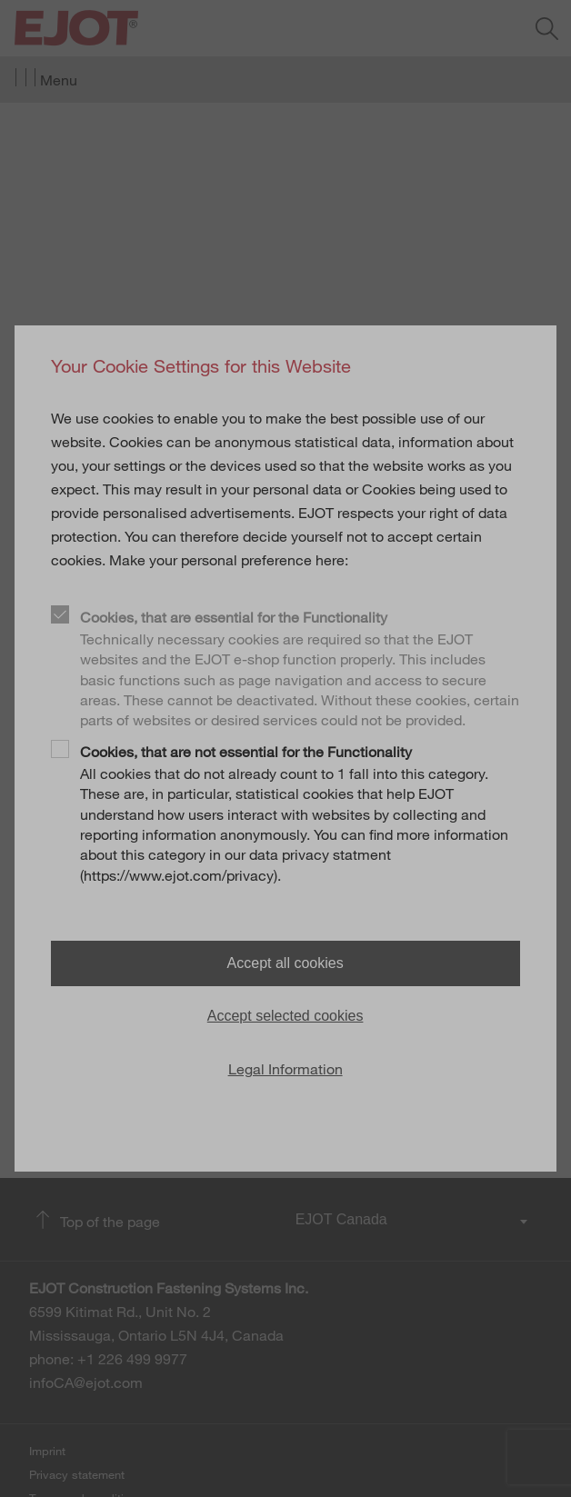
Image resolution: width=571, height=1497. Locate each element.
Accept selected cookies (285, 1015)
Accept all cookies (285, 963)
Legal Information (285, 1069)
